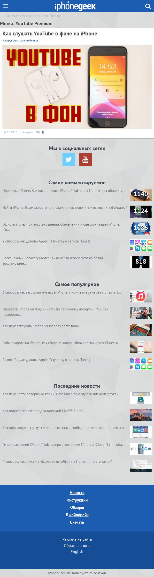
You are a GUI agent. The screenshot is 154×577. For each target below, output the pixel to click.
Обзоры (77, 507)
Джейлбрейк (77, 514)
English (77, 551)
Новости (77, 492)
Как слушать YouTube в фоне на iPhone (49, 33)
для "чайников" (30, 40)
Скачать (77, 522)
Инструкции (10, 40)
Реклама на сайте (77, 539)
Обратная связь (77, 545)
